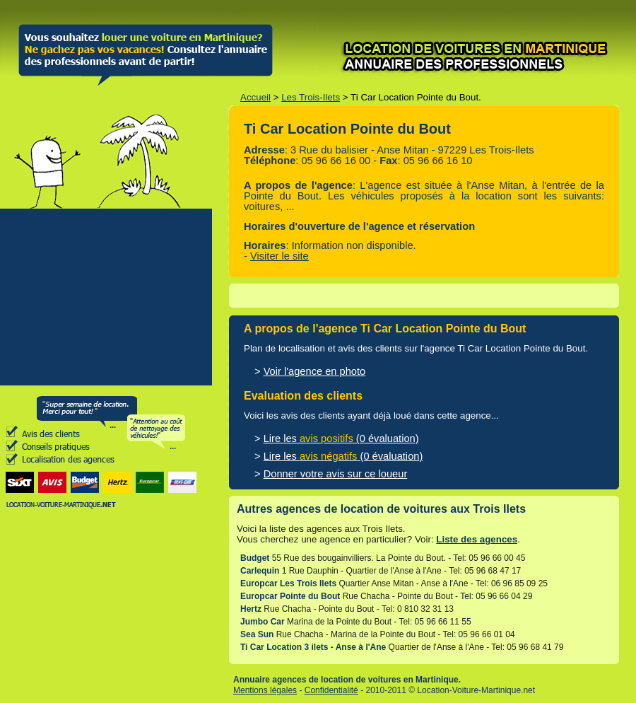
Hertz (250, 609)
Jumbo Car (262, 622)
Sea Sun (256, 634)
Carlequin (259, 571)
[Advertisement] (106, 297)
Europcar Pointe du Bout (290, 596)
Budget (254, 558)
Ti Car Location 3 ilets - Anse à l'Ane (313, 647)
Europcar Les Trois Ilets (288, 583)
